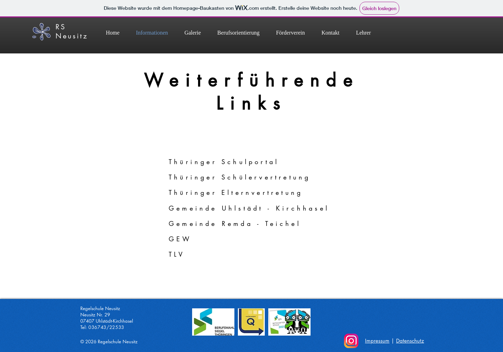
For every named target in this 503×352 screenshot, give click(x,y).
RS (61, 26)
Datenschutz (410, 340)
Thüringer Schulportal (224, 161)
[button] (238, 33)
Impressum (377, 340)
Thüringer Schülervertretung (240, 177)
